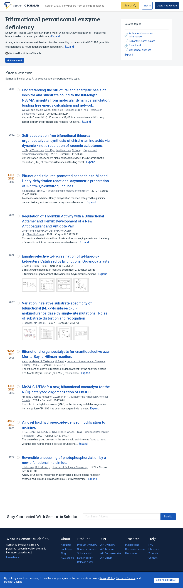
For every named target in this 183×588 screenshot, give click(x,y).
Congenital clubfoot (138, 50)
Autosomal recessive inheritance (139, 35)
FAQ (151, 544)
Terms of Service (125, 578)
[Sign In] (147, 5)
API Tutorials (107, 549)
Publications (132, 545)
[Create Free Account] (167, 5)
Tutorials (153, 553)
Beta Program (85, 557)
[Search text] (81, 6)
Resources (131, 553)
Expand (55, 36)
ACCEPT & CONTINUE (166, 580)
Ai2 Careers (67, 558)
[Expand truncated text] (69, 46)
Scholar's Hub (84, 553)
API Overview (107, 544)
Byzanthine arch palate (140, 41)
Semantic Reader (87, 549)
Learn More (12, 557)
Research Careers (135, 549)
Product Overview (87, 544)
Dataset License (13, 581)
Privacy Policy (107, 578)
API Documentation (111, 553)
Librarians (154, 549)
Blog (65, 553)
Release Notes (85, 562)
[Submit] (130, 5)
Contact (153, 557)
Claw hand (133, 45)
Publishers (67, 549)
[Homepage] (21, 6)
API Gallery (106, 557)
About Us (66, 544)
